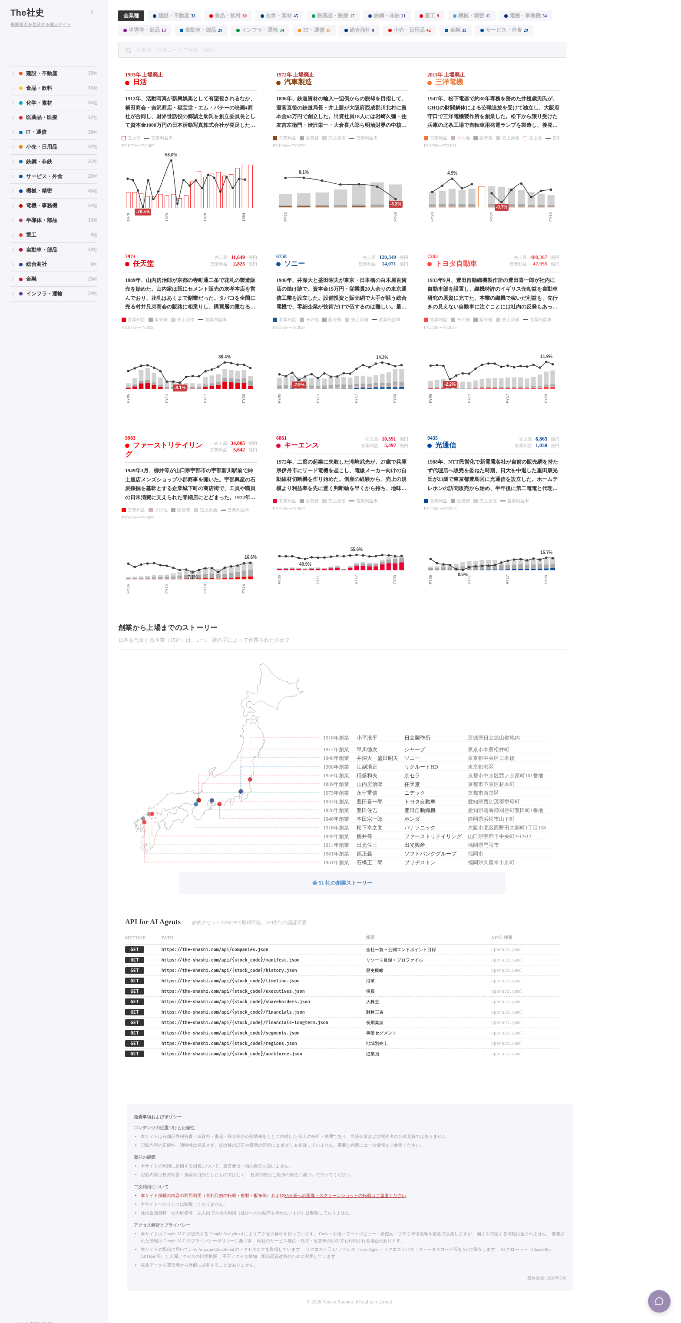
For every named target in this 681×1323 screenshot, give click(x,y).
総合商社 (359, 30)
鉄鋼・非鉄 (387, 16)
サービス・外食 (504, 30)
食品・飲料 (228, 16)
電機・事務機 (525, 16)
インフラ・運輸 (260, 30)
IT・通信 (314, 30)
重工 (429, 16)
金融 (455, 30)
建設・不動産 (174, 16)
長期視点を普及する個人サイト (40, 24)
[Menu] (659, 1301)
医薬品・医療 (333, 16)
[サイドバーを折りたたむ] (92, 12)
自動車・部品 (201, 30)
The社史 (27, 12)
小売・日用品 (409, 30)
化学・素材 (279, 16)
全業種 (131, 16)
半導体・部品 (144, 30)
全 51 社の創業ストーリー (342, 883)
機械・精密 (471, 16)
